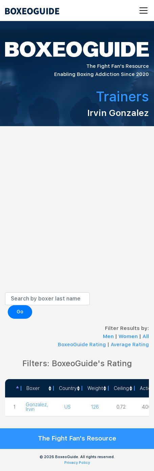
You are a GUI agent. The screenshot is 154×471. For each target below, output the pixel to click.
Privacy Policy (77, 462)
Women (128, 336)
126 (95, 407)
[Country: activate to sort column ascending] (67, 388)
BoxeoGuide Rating (82, 344)
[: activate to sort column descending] (13, 388)
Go (20, 311)
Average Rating (130, 344)
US (67, 407)
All (145, 336)
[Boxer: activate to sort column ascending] (37, 388)
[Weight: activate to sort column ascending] (95, 388)
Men (109, 336)
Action (147, 388)
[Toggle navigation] (141, 10)
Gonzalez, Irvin (37, 407)
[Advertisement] (77, 214)
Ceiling (121, 388)
